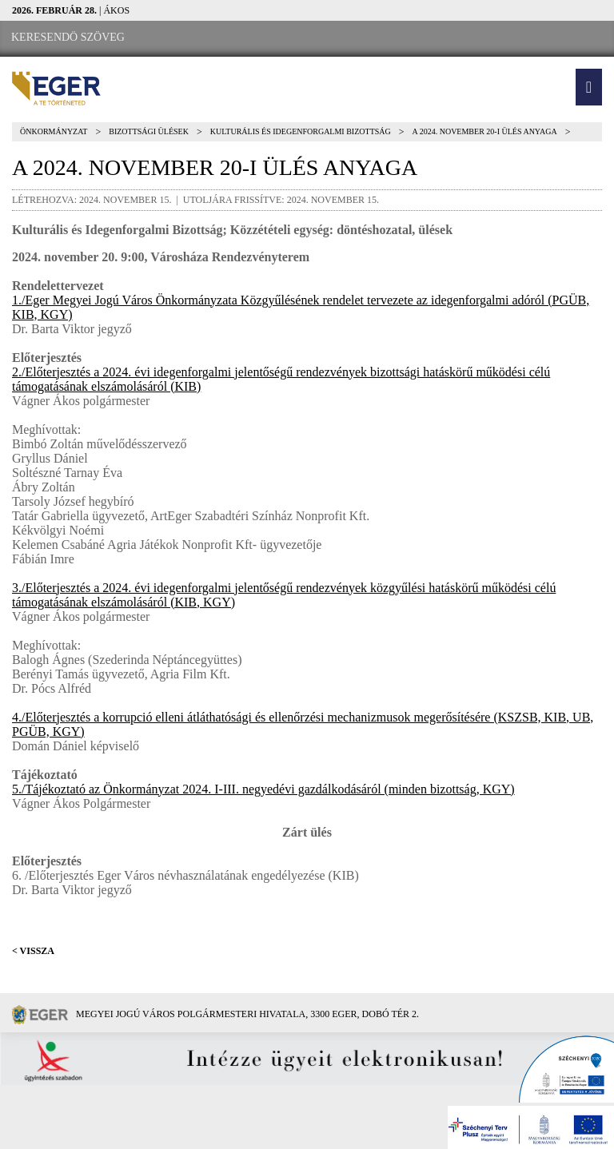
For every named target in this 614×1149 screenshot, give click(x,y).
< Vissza (33, 950)
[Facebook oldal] (184, 38)
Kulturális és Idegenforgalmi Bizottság (300, 131)
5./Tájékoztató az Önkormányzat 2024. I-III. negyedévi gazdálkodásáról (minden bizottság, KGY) (263, 789)
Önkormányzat (53, 131)
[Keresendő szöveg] (68, 37)
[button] (589, 87)
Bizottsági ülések (149, 131)
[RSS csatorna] (272, 38)
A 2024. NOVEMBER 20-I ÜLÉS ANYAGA (485, 131)
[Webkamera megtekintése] (229, 38)
